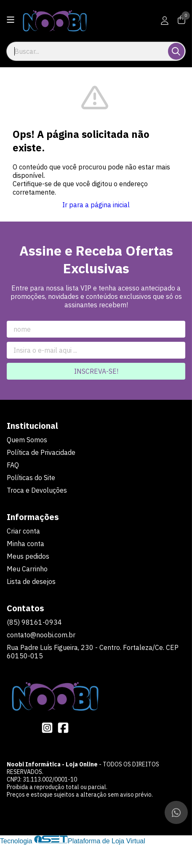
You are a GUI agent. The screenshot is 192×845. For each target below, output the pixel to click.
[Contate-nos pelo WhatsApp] (176, 812)
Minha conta (25, 543)
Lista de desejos (31, 581)
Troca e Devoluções (37, 490)
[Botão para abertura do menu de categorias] (10, 20)
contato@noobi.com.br (41, 635)
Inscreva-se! (96, 371)
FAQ (13, 465)
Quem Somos (27, 440)
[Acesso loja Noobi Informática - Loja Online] (164, 20)
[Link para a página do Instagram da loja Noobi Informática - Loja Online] (47, 728)
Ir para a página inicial (96, 205)
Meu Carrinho (27, 569)
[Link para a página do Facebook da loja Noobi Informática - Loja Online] (63, 728)
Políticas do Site (31, 477)
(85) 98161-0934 (34, 622)
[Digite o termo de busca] (88, 51)
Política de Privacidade (41, 452)
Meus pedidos (28, 556)
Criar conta (23, 531)
